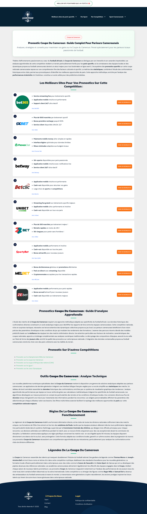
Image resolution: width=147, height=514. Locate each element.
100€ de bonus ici (124, 102)
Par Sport (84, 17)
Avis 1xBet (35, 130)
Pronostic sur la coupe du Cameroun (29, 360)
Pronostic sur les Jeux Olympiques (29, 368)
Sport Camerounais (117, 16)
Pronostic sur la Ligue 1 (24, 366)
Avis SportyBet (36, 258)
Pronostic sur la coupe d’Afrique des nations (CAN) (35, 363)
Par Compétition (98, 16)
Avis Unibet (35, 215)
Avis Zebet (35, 301)
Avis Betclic (35, 194)
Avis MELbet (35, 279)
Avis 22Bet (35, 237)
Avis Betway (35, 172)
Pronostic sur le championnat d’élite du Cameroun (34, 357)
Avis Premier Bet (37, 151)
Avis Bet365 (35, 108)
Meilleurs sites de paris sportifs (64, 16)
